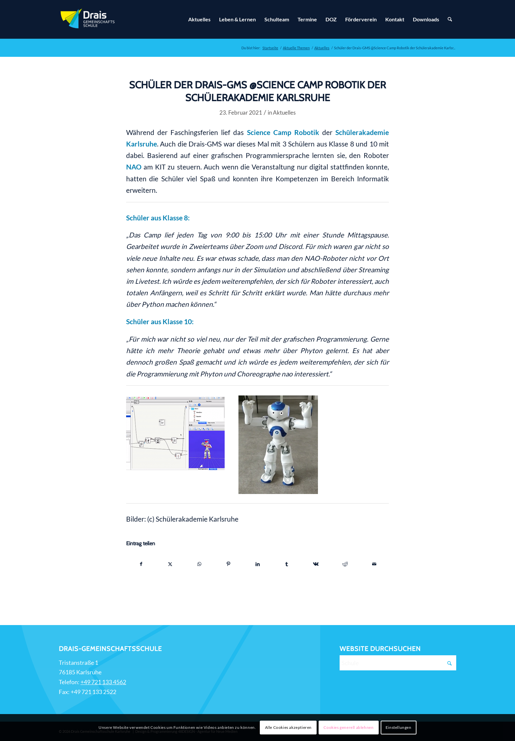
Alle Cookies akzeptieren (288, 727)
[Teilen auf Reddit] (345, 564)
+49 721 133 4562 (103, 681)
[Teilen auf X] (170, 564)
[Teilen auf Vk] (316, 564)
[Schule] (398, 662)
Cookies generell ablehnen (348, 727)
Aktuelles (284, 112)
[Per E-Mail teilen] (374, 564)
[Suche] (449, 19)
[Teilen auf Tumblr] (286, 564)
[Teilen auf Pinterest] (228, 564)
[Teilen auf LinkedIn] (257, 564)
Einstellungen (399, 727)
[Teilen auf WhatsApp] (199, 564)
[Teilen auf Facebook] (141, 564)
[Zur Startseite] (88, 19)
